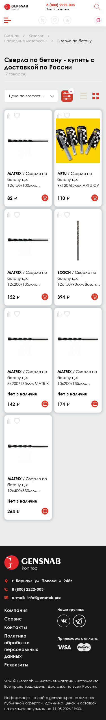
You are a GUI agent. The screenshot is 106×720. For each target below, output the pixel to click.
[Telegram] (79, 621)
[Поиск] (97, 6)
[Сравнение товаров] (67, 20)
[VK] (63, 621)
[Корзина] (42, 20)
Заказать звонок (58, 9)
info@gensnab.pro (43, 597)
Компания (15, 610)
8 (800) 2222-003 (60, 5)
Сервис (13, 619)
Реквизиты (16, 665)
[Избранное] (55, 20)
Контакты (15, 627)
